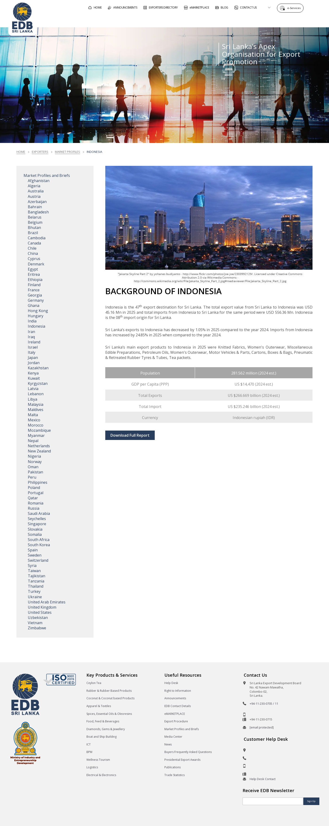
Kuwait (34, 378)
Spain (33, 550)
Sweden (34, 555)
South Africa (38, 539)
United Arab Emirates (46, 602)
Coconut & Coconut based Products (110, 698)
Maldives (35, 409)
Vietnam (35, 622)
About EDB (278, 19)
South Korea (39, 544)
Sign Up (311, 801)
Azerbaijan (37, 201)
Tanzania (36, 581)
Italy (31, 352)
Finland (34, 284)
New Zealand (39, 451)
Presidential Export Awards (182, 760)
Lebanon (36, 393)
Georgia (35, 295)
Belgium (35, 222)
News (168, 744)
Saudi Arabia (39, 513)
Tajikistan (36, 575)
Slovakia (35, 529)
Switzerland (38, 560)
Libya (32, 399)
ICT (88, 744)
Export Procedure (176, 721)
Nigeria (34, 456)
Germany (36, 300)
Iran (31, 331)
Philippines (37, 482)
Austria (34, 196)
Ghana (33, 305)
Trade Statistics (174, 775)
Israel (33, 347)
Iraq (31, 336)
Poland (34, 487)
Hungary (35, 315)
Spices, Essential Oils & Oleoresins (109, 714)
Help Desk (171, 683)
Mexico (34, 420)
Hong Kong (38, 310)
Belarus (34, 217)
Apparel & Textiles (98, 706)
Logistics (92, 767)
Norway (35, 461)
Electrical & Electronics (101, 775)
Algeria (34, 185)
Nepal (33, 440)
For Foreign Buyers (182, 19)
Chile (32, 248)
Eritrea (34, 274)
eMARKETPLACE (174, 714)
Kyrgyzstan (38, 383)
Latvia (33, 388)
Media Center (173, 737)
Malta (33, 414)
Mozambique (39, 430)
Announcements (175, 698)
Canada (34, 243)
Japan (33, 357)
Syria (32, 565)
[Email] (273, 801)
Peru (32, 477)
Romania (35, 503)
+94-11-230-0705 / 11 (264, 703)
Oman (33, 466)
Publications (172, 767)
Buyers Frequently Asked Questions (188, 752)
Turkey (34, 591)
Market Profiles (67, 152)
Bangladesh (38, 212)
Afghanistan (38, 180)
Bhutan (34, 227)
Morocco (35, 425)
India (32, 321)
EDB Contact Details (177, 706)
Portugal (35, 492)
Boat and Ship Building (101, 737)
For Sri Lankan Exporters (234, 19)
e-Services (295, 7)
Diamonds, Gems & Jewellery (105, 729)
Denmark (36, 264)
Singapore (37, 523)
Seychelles (37, 518)
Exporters (40, 152)
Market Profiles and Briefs (47, 175)
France (34, 290)
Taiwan (34, 570)
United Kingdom (42, 607)
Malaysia (35, 404)
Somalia (35, 534)
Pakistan (35, 472)
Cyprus (34, 258)
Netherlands (39, 445)
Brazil (33, 232)
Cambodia (36, 237)
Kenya (33, 373)
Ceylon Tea (93, 683)
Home (20, 152)
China (33, 253)
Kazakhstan (38, 367)
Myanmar (36, 435)
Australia (36, 191)
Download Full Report (130, 435)
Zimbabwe (37, 628)
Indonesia (36, 326)
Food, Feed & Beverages (102, 721)
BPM (89, 752)
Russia (33, 508)
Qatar (33, 497)
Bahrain (35, 206)
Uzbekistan (38, 617)
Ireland (34, 342)
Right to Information (177, 691)
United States (40, 612)
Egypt (33, 269)
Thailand (35, 586)
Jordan (34, 362)
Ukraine (35, 596)
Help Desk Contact (263, 779)
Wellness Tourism (98, 760)
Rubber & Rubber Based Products (109, 691)
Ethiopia (35, 279)
